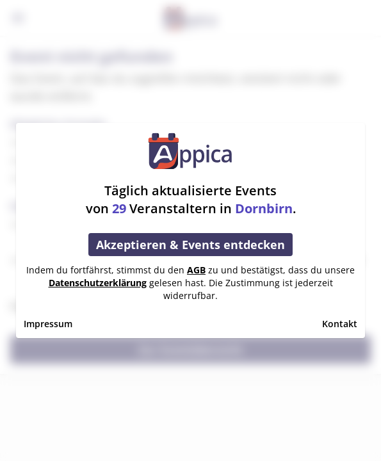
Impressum (48, 324)
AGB (196, 270)
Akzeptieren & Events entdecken (190, 244)
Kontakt (339, 324)
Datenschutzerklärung (98, 283)
